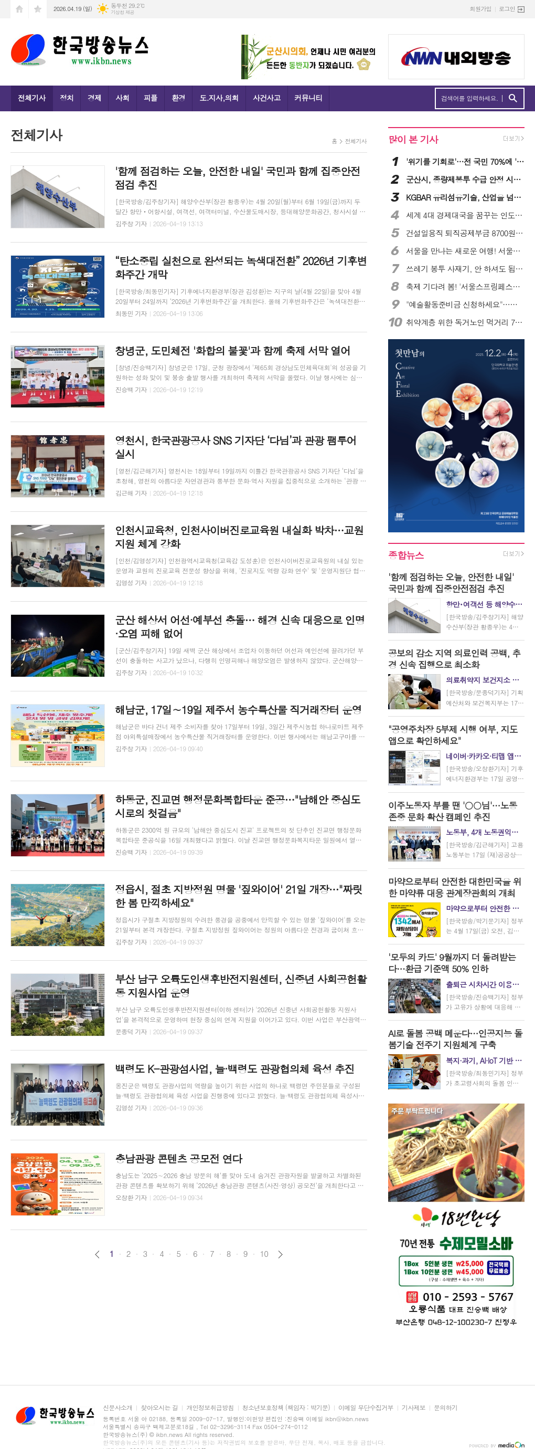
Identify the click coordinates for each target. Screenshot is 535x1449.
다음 (280, 1254)
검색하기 (512, 98)
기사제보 (413, 1408)
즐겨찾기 (38, 9)
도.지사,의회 (219, 97)
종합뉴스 (406, 555)
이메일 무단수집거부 (365, 1408)
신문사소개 (117, 1408)
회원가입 (480, 9)
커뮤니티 (309, 97)
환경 (178, 97)
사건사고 (267, 97)
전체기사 (32, 97)
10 (264, 1253)
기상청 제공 (122, 12)
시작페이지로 (19, 9)
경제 (94, 97)
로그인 (507, 9)
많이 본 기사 (412, 139)
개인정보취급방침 (209, 1408)
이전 (97, 1254)
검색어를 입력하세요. (469, 98)
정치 (66, 97)
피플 (150, 97)
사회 (122, 97)
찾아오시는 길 (159, 1408)
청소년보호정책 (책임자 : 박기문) (286, 1408)
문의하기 (445, 1408)
